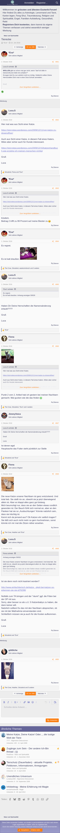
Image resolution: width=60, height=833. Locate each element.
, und (14, 172)
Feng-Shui (21, 16)
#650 (57, 659)
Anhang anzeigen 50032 (12, 557)
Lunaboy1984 (11, 779)
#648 (57, 474)
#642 (57, 120)
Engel (17, 18)
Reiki (5, 21)
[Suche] (56, 3)
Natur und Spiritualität (21, 754)
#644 (57, 241)
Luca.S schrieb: (8, 67)
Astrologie (30, 13)
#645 (57, 284)
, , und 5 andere (19, 687)
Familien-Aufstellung (30, 18)
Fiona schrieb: (8, 553)
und (11, 458)
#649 (57, 548)
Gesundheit (47, 18)
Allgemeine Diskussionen (19, 741)
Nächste (42, 47)
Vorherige (18, 47)
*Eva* (5, 43)
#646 (57, 346)
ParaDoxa (10, 754)
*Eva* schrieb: (8, 289)
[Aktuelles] (51, 3)
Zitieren (56, 96)
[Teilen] (52, 61)
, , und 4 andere (18, 407)
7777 (8, 741)
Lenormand (41, 13)
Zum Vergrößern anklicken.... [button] (30, 87)
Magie (21, 789)
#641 (57, 62)
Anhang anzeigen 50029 (26, 295)
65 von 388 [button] (30, 47)
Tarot (53, 13)
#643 (57, 188)
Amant (9, 768)
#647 (57, 423)
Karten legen (9, 16)
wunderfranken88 (12, 789)
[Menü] (3, 3)
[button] (4, 702)
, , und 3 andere (22, 268)
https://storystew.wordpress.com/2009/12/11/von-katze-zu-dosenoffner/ (28, 202)
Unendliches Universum (19, 776)
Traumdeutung (34, 16)
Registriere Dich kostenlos (16, 24)
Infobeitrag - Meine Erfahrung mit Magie (28, 786)
